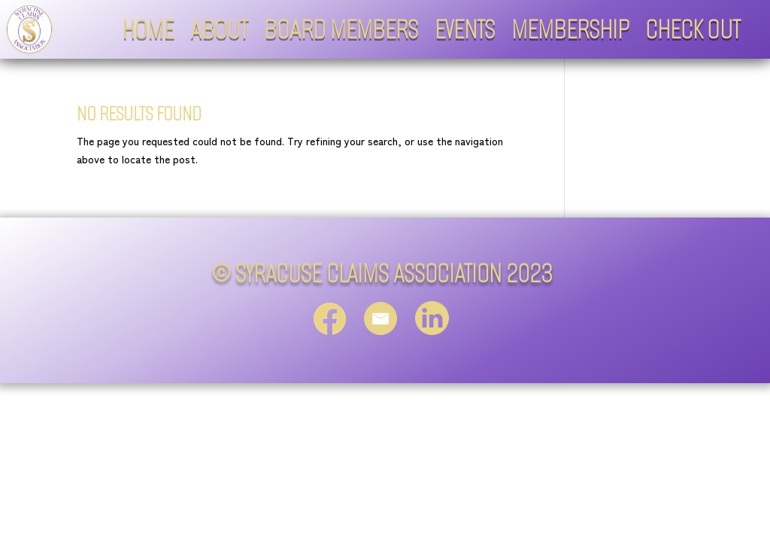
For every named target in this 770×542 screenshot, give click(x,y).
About (218, 29)
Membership (570, 29)
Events (465, 29)
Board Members (341, 29)
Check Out (692, 29)
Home (148, 29)
